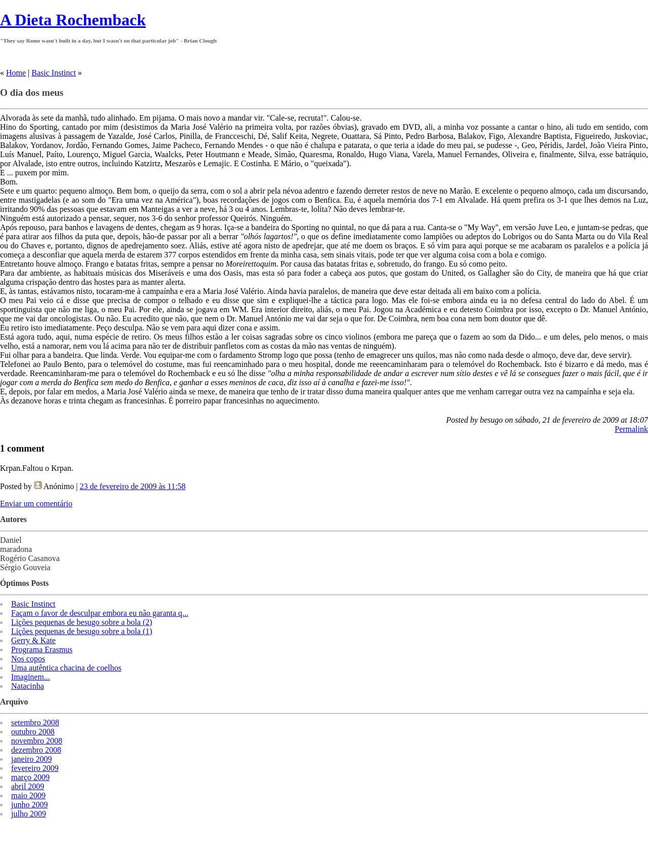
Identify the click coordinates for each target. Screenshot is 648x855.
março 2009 (30, 777)
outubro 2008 (33, 731)
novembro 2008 (36, 740)
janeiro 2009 (31, 759)
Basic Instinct (53, 72)
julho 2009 (28, 813)
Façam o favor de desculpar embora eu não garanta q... (99, 613)
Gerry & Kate (33, 640)
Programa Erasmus (41, 649)
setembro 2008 (35, 722)
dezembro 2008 (36, 750)
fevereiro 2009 (35, 768)
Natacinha (27, 686)
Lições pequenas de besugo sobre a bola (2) (81, 622)
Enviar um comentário (36, 503)
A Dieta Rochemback (73, 20)
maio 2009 (28, 795)
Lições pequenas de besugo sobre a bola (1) (81, 631)
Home (16, 72)
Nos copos (28, 658)
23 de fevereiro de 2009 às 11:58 (132, 486)
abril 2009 (27, 786)
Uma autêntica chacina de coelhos (66, 667)
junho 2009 (29, 804)
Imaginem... (30, 677)
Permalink (631, 429)
